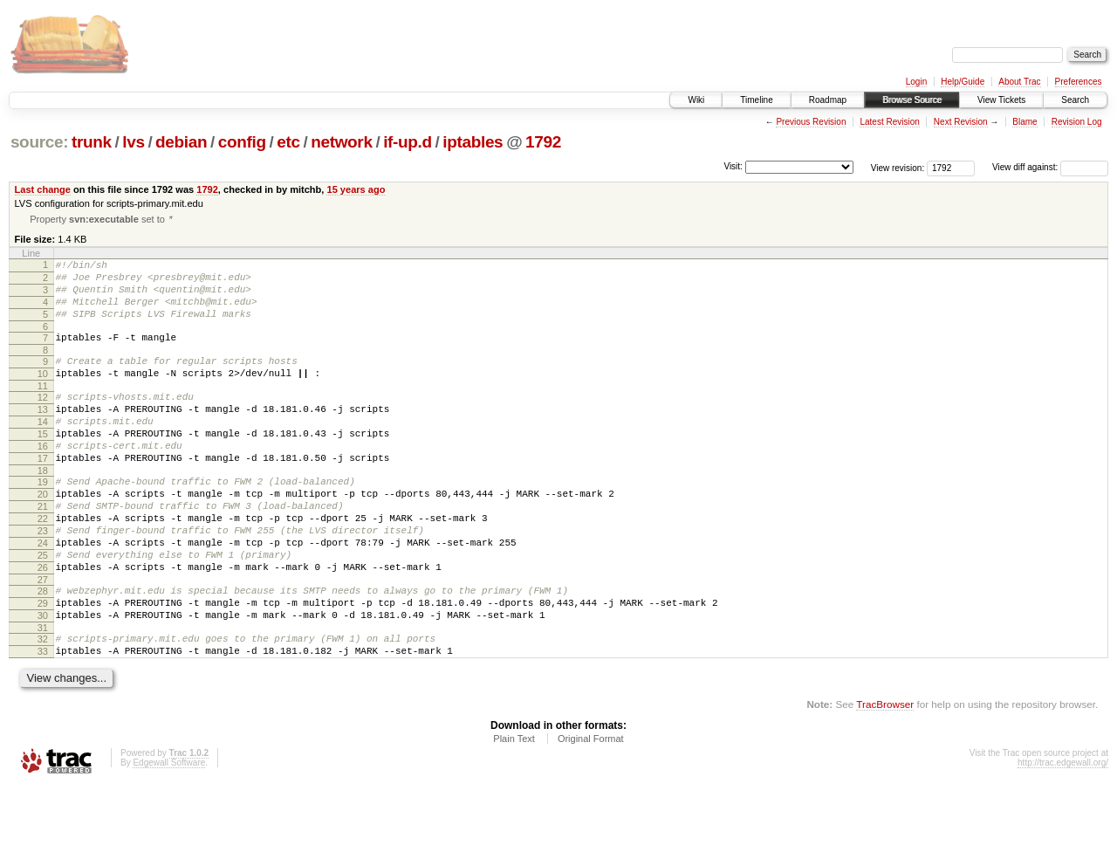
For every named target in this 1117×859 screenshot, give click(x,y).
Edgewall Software (169, 835)
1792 (543, 142)
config (242, 142)
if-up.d (407, 142)
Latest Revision (889, 122)
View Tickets (1001, 100)
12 (43, 420)
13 (43, 435)
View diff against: (1050, 167)
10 (43, 393)
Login (916, 81)
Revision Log (1077, 122)
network (341, 142)
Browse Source (912, 100)
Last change (43, 189)
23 (43, 579)
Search (1075, 100)
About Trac (1019, 81)
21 (43, 550)
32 (43, 706)
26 (43, 624)
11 (43, 408)
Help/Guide (962, 81)
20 (43, 535)
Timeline (756, 100)
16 (43, 479)
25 (43, 609)
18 (43, 509)
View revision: (898, 167)
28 (43, 650)
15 (43, 464)
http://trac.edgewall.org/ (1063, 835)
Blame (1024, 122)
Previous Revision (811, 122)
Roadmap (827, 100)
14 (43, 449)
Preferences (1078, 81)
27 (43, 639)
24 (43, 594)
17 (43, 494)
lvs (133, 142)
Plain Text (514, 811)
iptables (472, 142)
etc (288, 142)
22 (43, 565)
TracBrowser (885, 776)
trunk (92, 142)
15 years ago (355, 189)
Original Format (591, 811)
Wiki (696, 100)
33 (43, 721)
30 (43, 680)
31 (43, 695)
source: (39, 142)
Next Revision (961, 122)
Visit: (733, 166)
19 (43, 520)
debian (181, 142)
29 (43, 665)
